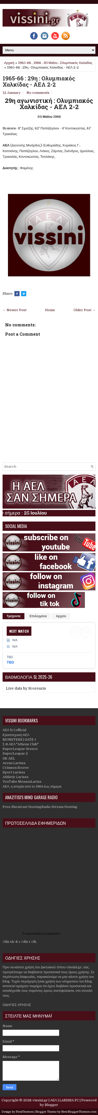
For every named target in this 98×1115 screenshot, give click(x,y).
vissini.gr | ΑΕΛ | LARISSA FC (55, 1100)
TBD (10, 662)
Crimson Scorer (16, 768)
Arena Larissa (14, 763)
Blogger (51, 1105)
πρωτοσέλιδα (34, 933)
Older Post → (84, 310)
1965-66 (24, 63)
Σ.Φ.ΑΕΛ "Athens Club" (21, 744)
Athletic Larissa (15, 777)
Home (50, 310)
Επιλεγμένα (38, 616)
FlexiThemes (24, 1111)
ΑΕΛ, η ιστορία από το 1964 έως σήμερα (32, 786)
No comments (37, 93)
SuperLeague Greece (20, 749)
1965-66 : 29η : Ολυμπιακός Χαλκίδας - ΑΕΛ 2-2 (39, 81)
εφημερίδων (53, 933)
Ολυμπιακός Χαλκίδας (76, 63)
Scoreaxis (37, 688)
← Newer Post (14, 310)
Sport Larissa (14, 772)
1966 (37, 63)
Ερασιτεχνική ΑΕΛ (16, 735)
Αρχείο (61, 616)
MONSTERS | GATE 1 (19, 739)
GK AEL (9, 758)
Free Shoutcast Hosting (22, 807)
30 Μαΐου (50, 63)
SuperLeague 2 (15, 753)
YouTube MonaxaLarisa (22, 781)
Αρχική (9, 63)
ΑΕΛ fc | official (14, 730)
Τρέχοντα (13, 616)
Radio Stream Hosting (59, 807)
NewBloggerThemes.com (78, 1111)
